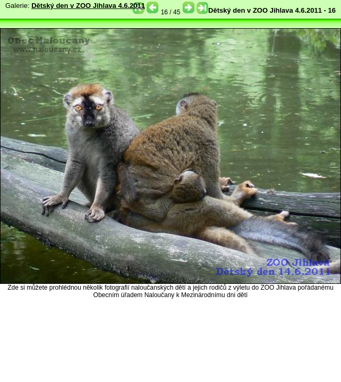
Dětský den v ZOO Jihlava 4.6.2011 (88, 6)
